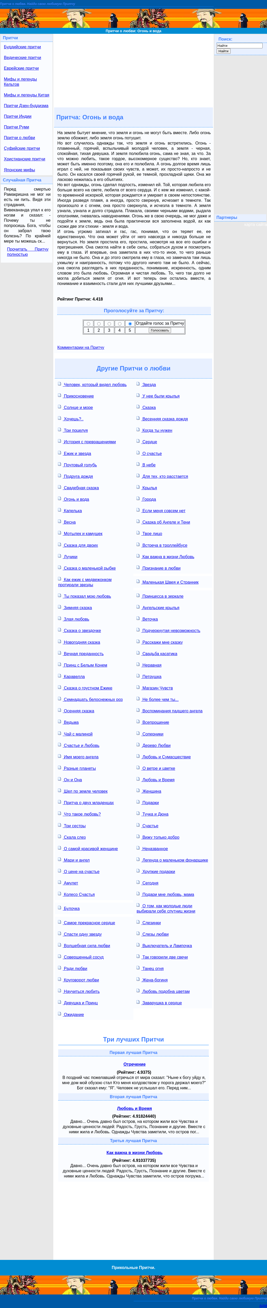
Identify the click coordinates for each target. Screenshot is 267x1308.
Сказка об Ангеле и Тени (163, 521)
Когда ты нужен (154, 430)
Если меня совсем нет (160, 510)
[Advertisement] (133, 70)
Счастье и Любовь (78, 745)
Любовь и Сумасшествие (163, 756)
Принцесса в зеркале (159, 595)
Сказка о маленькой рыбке (87, 567)
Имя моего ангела (78, 756)
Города (146, 499)
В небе (145, 464)
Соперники (149, 733)
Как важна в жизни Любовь (165, 556)
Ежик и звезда (74, 453)
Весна (67, 521)
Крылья (146, 487)
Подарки (147, 802)
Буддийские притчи (22, 47)
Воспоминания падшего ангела (169, 710)
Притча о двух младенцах (86, 802)
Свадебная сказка (78, 487)
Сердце (146, 441)
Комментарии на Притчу (80, 347)
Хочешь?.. (70, 418)
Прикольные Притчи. (133, 1267)
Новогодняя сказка (79, 642)
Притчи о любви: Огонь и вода (133, 31)
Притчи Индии (17, 116)
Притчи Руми (16, 127)
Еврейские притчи (21, 68)
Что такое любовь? (79, 813)
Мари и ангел (73, 859)
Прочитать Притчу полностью (27, 252)
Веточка (147, 618)
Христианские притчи (24, 159)
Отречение (134, 1064)
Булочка (69, 908)
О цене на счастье (78, 871)
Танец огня (150, 968)
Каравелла (71, 676)
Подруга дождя (75, 476)
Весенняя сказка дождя (162, 418)
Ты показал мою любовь (84, 595)
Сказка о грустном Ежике (85, 687)
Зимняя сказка (75, 607)
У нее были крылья (157, 395)
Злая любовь (73, 618)
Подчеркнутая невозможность (168, 630)
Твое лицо (149, 533)
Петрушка (148, 676)
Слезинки (148, 922)
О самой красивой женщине (88, 848)
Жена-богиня (151, 979)
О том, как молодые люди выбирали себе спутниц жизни (165, 908)
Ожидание (71, 1014)
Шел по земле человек (82, 790)
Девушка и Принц (78, 1002)
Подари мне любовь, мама (165, 894)
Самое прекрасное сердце (86, 922)
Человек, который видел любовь (92, 384)
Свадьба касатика (156, 653)
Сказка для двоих (78, 545)
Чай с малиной (75, 733)
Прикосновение (76, 395)
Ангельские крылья (157, 607)
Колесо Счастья (76, 894)
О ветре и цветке (155, 768)
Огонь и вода (73, 499)
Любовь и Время (155, 779)
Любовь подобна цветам (163, 991)
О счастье (149, 453)
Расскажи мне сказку (159, 642)
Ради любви (72, 968)
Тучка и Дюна (152, 813)
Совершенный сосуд (80, 956)
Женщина (148, 790)
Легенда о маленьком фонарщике (172, 859)
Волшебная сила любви (84, 945)
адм (263, 1305)
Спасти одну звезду (80, 933)
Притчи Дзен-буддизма (26, 105)
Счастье (147, 825)
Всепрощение (152, 722)
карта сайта (255, 224)
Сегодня (147, 882)
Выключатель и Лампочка (164, 945)
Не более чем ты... (157, 699)
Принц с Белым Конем (82, 664)
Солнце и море (75, 407)
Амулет (68, 882)
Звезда (146, 384)
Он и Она (70, 779)
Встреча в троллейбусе (161, 545)
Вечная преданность (80, 653)
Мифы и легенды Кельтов (20, 82)
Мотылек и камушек (80, 533)
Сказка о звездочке (79, 630)
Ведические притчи (22, 57)
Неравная (148, 664)
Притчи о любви (19, 137)
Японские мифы (19, 170)
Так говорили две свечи (162, 956)
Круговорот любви (78, 979)
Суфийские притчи (22, 148)
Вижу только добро (157, 837)
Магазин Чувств (154, 687)
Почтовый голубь (77, 464)
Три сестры (72, 825)
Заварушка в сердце (159, 1002)
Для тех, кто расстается (162, 476)
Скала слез (72, 837)
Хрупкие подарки (155, 871)
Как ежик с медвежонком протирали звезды (85, 581)
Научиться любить (79, 991)
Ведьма (68, 722)
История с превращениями (87, 441)
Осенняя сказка (76, 710)
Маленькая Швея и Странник (167, 581)
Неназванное (152, 848)
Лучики (67, 556)
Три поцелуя (73, 430)
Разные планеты (77, 768)
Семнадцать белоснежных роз (90, 699)
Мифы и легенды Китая (26, 95)
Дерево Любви (153, 745)
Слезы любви (152, 933)
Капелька (70, 510)
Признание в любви (158, 567)
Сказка (146, 407)
